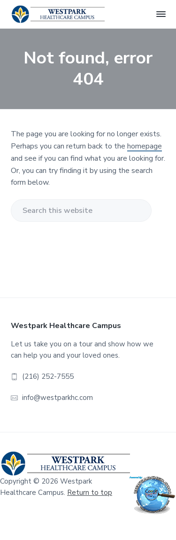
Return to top (89, 492)
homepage (144, 146)
